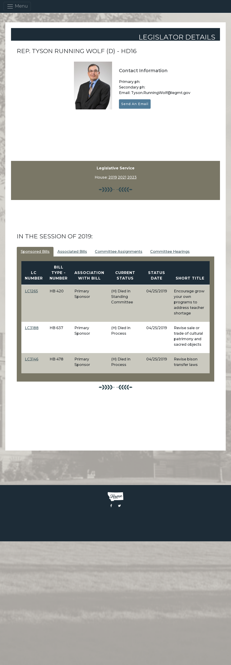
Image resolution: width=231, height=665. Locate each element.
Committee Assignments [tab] (118, 251)
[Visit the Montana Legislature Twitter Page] (119, 506)
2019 (112, 177)
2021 (122, 177)
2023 (132, 177)
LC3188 (32, 328)
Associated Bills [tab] (72, 251)
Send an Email (134, 104)
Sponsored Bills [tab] (35, 251)
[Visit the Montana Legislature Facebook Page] (111, 506)
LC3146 (31, 359)
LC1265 (31, 291)
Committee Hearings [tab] (170, 251)
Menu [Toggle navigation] (17, 6)
